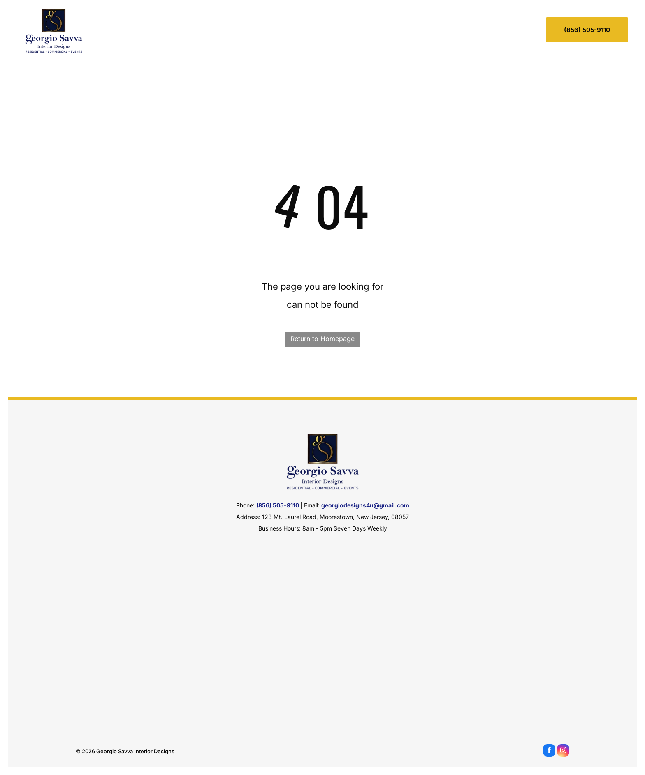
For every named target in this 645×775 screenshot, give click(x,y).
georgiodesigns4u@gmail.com (365, 505)
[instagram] (563, 751)
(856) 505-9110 (277, 505)
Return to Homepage (322, 338)
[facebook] (549, 751)
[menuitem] (220, 28)
